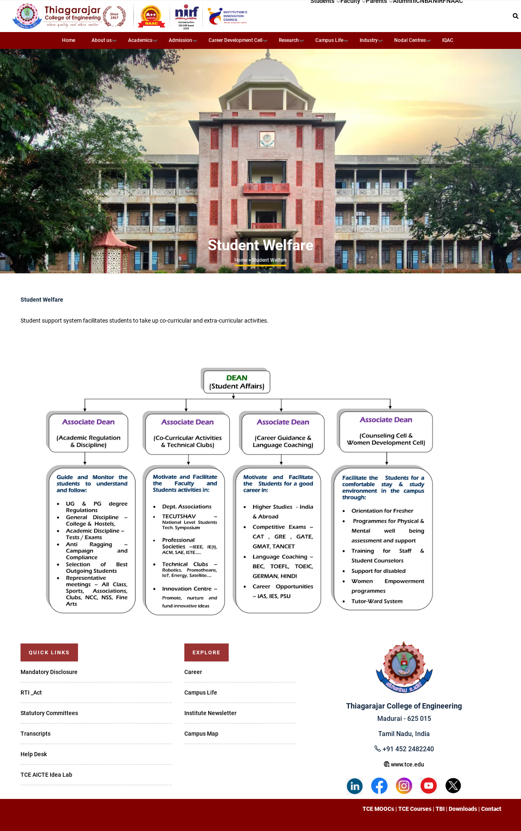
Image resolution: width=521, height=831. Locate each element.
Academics (140, 40)
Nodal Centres (410, 40)
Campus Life (329, 40)
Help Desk (34, 754)
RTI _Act (31, 692)
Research (289, 40)
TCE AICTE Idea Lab (46, 774)
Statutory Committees (49, 713)
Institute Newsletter (210, 713)
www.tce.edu (404, 764)
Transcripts (35, 733)
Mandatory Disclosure (49, 672)
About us (102, 40)
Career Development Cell (235, 40)
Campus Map (201, 733)
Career (193, 672)
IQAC (447, 40)
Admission (180, 40)
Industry (369, 40)
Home (68, 40)
